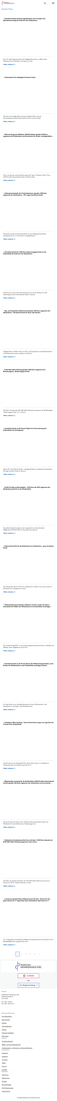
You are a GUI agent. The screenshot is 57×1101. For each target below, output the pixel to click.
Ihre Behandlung (7, 1016)
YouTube (4, 1060)
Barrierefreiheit (6, 1085)
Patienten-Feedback (8, 1033)
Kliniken (4, 1023)
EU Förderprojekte (7, 1088)
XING (4, 1063)
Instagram (5, 1056)
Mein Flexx (5, 1036)
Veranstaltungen (7, 1026)
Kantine (4, 1029)
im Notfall (28, 976)
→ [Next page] (39, 954)
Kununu (4, 1066)
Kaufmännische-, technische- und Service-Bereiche (17, 1048)
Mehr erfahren (9, 64)
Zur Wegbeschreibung (28, 985)
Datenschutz (6, 1078)
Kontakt (4, 1081)
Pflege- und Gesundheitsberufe (11, 1045)
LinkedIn (4, 1069)
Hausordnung (6, 1091)
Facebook (5, 1053)
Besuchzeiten (6, 1020)
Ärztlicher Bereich (7, 1041)
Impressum (5, 1075)
